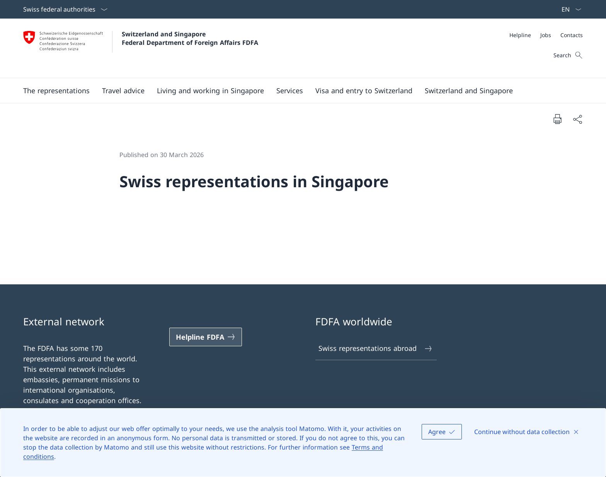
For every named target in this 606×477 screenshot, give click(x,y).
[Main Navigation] (297, 90)
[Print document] (557, 118)
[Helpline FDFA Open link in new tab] (205, 337)
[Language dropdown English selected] (569, 9)
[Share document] (577, 118)
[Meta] (546, 35)
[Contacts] (571, 35)
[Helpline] (520, 35)
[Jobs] (546, 35)
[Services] (289, 90)
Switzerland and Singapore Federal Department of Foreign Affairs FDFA (190, 38)
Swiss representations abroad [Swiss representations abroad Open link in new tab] (375, 348)
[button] (56, 90)
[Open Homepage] (140, 48)
